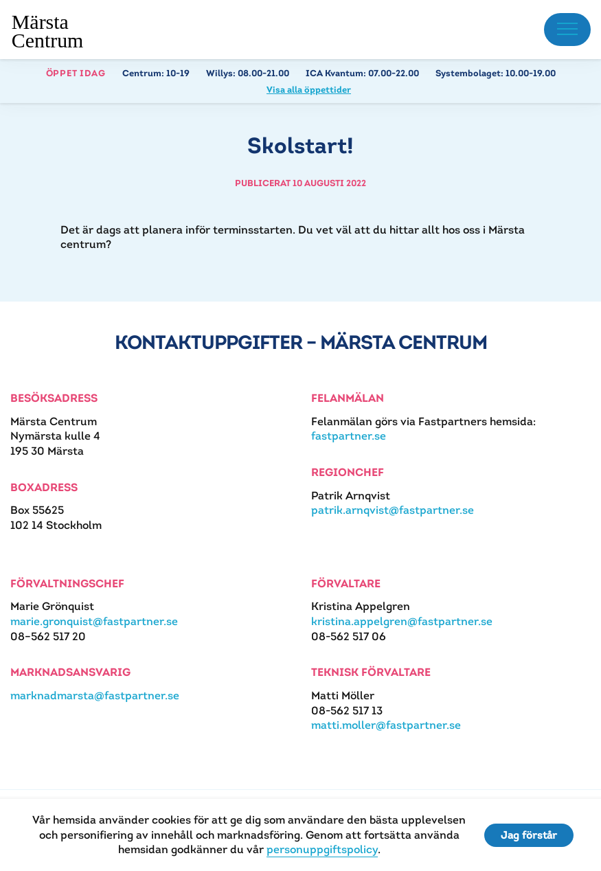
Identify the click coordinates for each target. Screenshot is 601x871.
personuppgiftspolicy (322, 849)
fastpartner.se (348, 436)
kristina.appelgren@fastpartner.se (401, 621)
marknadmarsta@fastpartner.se (94, 695)
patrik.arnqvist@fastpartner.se (392, 510)
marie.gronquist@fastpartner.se (94, 621)
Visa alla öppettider (309, 89)
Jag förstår (529, 834)
